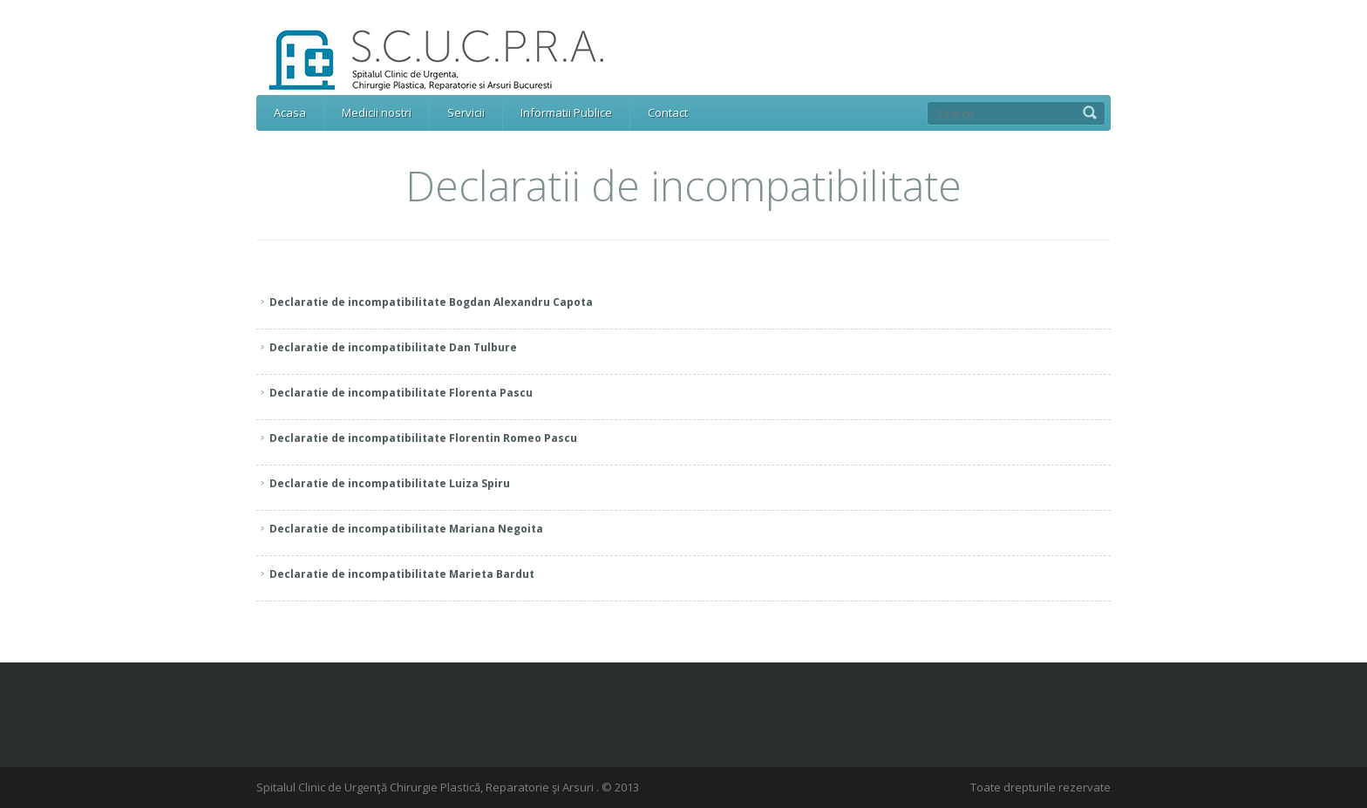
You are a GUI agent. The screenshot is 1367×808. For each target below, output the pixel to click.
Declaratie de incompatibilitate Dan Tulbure (393, 347)
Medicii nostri (376, 112)
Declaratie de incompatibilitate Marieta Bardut (401, 574)
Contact (668, 112)
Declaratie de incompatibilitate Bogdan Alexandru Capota (431, 302)
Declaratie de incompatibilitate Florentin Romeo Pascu (423, 438)
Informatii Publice (566, 112)
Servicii (466, 112)
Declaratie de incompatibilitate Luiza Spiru (389, 483)
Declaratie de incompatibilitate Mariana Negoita (406, 528)
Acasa (290, 112)
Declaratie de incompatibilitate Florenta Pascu (401, 392)
